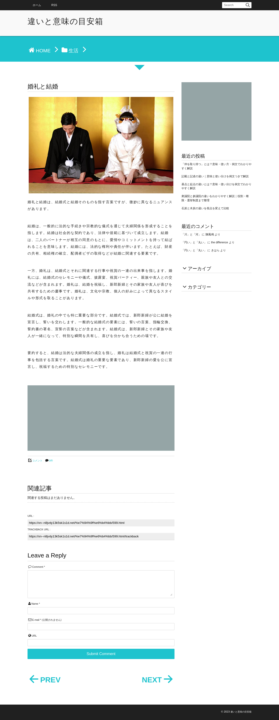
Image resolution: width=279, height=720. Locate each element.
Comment (37, 566)
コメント (37, 460)
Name (34, 603)
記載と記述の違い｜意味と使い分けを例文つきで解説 (215, 176)
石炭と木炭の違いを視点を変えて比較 (205, 208)
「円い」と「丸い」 (194, 242)
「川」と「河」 (191, 234)
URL (34, 635)
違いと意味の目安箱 (65, 21)
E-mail (35, 619)
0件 (51, 460)
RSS (54, 5)
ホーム (37, 5)
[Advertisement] (101, 418)
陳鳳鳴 (210, 234)
